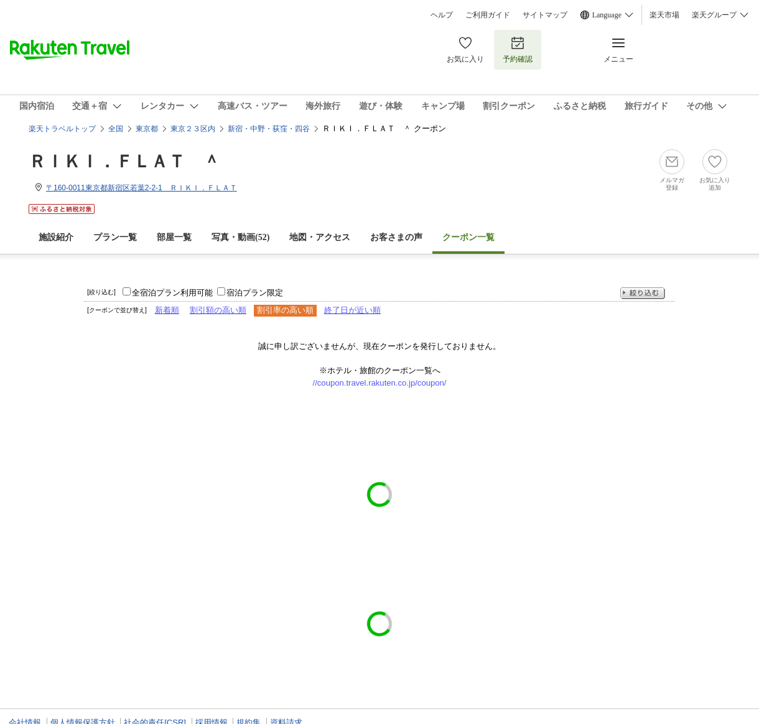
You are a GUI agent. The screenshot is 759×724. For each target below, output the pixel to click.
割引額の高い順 (218, 310)
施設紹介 (56, 237)
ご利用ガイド (487, 15)
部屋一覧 (174, 237)
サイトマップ (545, 15)
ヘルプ (442, 15)
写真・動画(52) (240, 237)
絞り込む (642, 293)
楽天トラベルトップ (62, 128)
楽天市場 (664, 15)
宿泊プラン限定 (254, 292)
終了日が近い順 (352, 310)
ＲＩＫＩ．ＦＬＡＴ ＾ (124, 161)
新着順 (167, 310)
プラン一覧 (115, 237)
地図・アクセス (319, 237)
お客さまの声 (396, 237)
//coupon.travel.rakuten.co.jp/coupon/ (380, 383)
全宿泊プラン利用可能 (172, 292)
